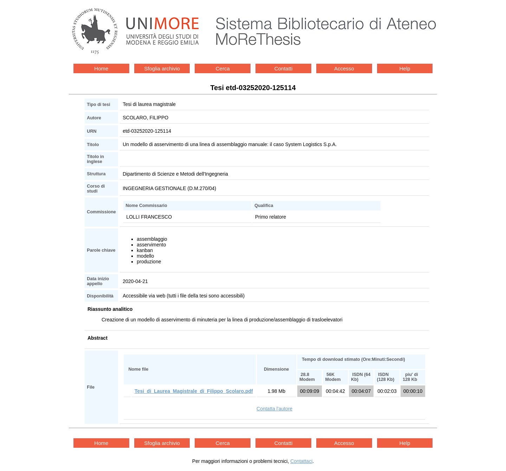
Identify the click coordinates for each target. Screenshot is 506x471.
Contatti (283, 68)
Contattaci (301, 461)
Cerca (223, 68)
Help (405, 68)
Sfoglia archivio (162, 68)
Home (101, 68)
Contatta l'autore (274, 409)
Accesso (344, 68)
